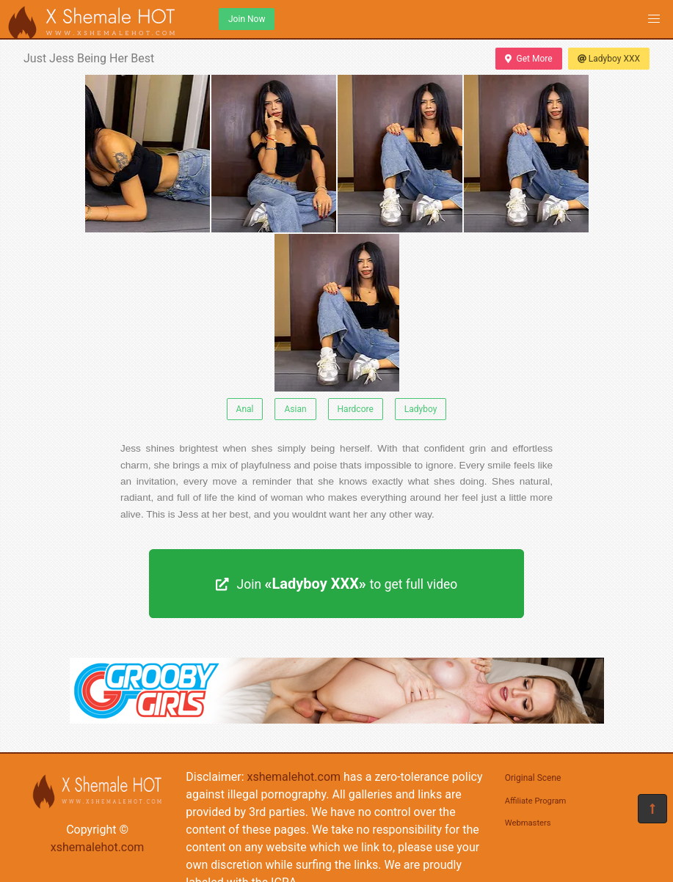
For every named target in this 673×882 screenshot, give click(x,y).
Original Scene (533, 778)
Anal (245, 409)
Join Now (246, 19)
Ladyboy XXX (609, 59)
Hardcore (356, 409)
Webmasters (528, 823)
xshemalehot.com (98, 847)
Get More (528, 59)
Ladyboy (420, 409)
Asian (295, 409)
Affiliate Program (536, 801)
